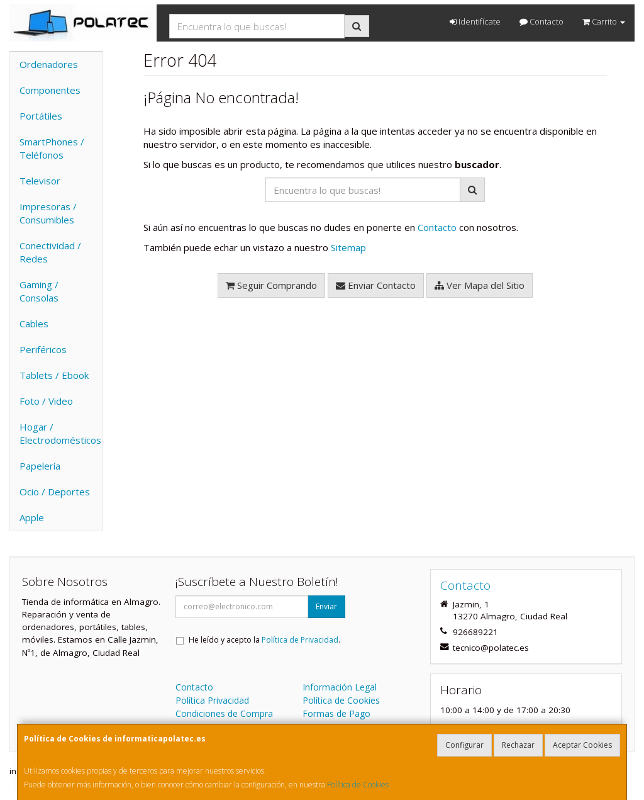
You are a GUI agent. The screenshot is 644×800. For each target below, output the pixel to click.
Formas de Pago (336, 713)
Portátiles (40, 116)
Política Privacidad (212, 700)
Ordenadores (48, 64)
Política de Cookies (358, 784)
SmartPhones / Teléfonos (51, 148)
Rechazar (518, 745)
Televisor (39, 180)
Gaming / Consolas (38, 291)
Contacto (541, 21)
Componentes (49, 90)
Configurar (464, 745)
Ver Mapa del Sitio (480, 285)
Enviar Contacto (376, 285)
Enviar (326, 606)
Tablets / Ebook (54, 375)
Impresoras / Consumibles (48, 213)
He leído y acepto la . (264, 639)
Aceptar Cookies (582, 745)
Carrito (603, 21)
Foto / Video (46, 401)
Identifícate (475, 21)
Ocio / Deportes (54, 491)
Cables (33, 323)
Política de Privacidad (300, 639)
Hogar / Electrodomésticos (60, 433)
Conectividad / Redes (50, 252)
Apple (31, 517)
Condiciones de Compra (224, 713)
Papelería (39, 465)
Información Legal (340, 687)
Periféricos (43, 349)
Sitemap (348, 247)
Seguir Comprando (271, 285)
